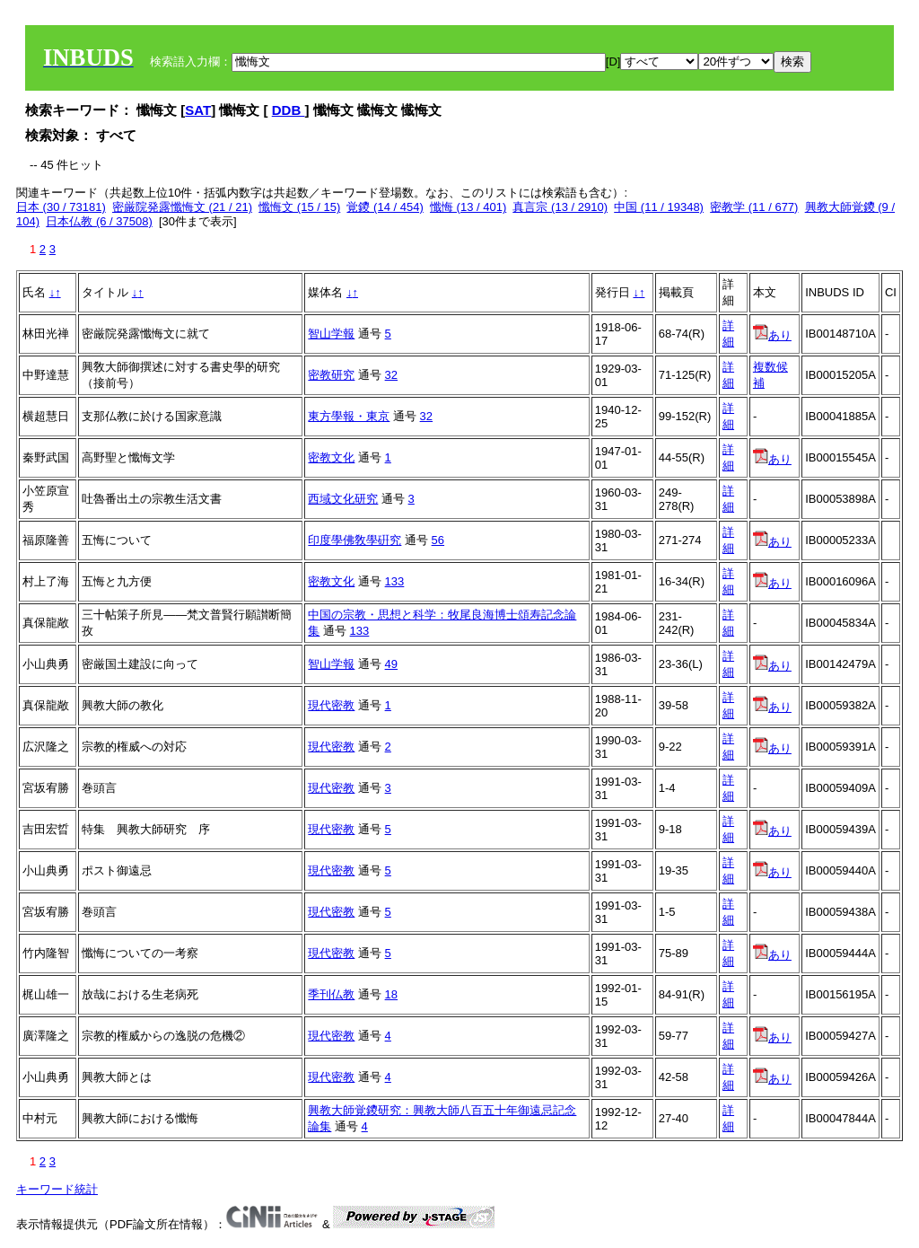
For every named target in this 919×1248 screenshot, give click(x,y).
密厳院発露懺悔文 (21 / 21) (182, 207)
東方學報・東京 (348, 416)
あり (772, 335)
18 (391, 994)
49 (391, 664)
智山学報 (331, 333)
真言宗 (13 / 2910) (560, 207)
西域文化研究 (343, 498)
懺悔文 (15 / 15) (299, 207)
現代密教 (331, 705)
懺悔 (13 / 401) (468, 207)
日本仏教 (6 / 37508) (99, 221)
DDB (288, 110)
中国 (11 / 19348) (659, 207)
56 (438, 540)
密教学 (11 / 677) (754, 207)
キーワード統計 (57, 1189)
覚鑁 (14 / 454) (384, 207)
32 (391, 375)
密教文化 (331, 457)
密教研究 (331, 375)
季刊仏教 (331, 994)
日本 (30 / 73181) (61, 207)
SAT (198, 110)
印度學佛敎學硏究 (354, 540)
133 (395, 581)
